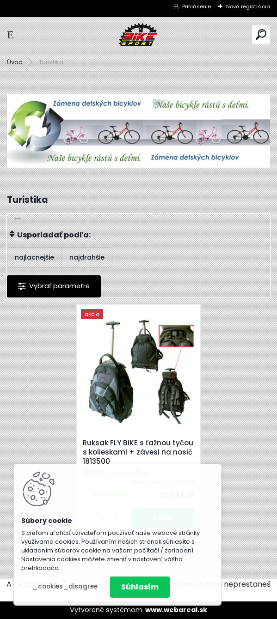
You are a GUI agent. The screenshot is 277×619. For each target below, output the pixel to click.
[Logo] (138, 35)
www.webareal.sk (176, 609)
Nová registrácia (248, 6)
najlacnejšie (34, 257)
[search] (261, 34)
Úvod (15, 62)
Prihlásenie (196, 6)
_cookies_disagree (65, 586)
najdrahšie (87, 257)
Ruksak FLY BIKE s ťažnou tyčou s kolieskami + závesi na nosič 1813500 (138, 452)
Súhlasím (140, 587)
